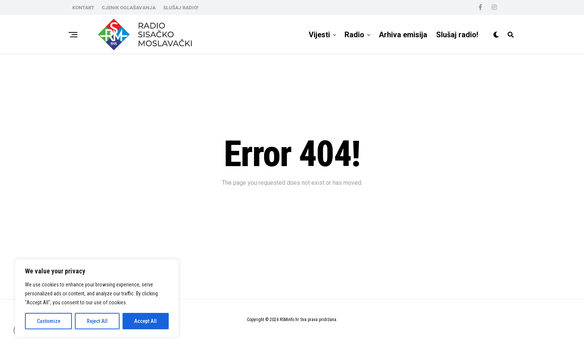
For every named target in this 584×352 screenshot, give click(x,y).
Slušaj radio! (457, 34)
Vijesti (319, 34)
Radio (354, 34)
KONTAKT (83, 7)
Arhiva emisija (403, 34)
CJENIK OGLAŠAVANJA (129, 7)
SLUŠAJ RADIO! (181, 7)
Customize (48, 321)
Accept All (145, 321)
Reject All (97, 321)
